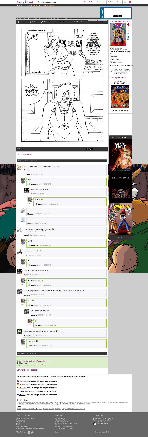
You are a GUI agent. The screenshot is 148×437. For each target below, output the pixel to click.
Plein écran (47, 22)
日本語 (20, 391)
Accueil (19, 18)
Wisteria (31, 404)
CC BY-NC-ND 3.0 (100, 423)
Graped (26, 404)
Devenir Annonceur (22, 425)
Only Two (58, 404)
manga (35, 18)
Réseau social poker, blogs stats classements (30, 428)
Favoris (23, 22)
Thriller (72, 409)
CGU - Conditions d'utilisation (63, 428)
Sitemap (57, 432)
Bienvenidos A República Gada (44, 404)
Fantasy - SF (38, 409)
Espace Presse (20, 421)
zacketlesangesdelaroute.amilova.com (121, 65)
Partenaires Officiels (22, 426)
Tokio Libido (83, 402)
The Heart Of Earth (112, 402)
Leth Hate (82, 404)
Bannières (19, 423)
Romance (58, 409)
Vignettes (61, 22)
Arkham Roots (101, 402)
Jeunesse (51, 409)
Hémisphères (27, 402)
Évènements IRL (59, 420)
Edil (77, 404)
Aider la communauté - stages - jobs (65, 423)
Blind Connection (124, 402)
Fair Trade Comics (99, 421)
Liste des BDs (27, 18)
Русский (21, 395)
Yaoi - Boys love (80, 409)
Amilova (19, 402)
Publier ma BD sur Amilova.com (103, 418)
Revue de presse (21, 420)
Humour (45, 409)
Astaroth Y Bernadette (68, 404)
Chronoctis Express (38, 402)
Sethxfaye (20, 404)
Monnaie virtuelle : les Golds (63, 426)
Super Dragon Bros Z (51, 402)
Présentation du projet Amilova (25, 418)
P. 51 (71, 18)
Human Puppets (74, 402)
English (21, 381)
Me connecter (101, 2)
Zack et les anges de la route (53, 18)
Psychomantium (63, 402)
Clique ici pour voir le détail (120, 110)
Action (40, 18)
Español (21, 384)
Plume (88, 404)
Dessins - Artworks (27, 409)
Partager (35, 22)
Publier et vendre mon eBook (102, 420)
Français (22, 363)
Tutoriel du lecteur (60, 418)
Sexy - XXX (65, 409)
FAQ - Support (58, 425)
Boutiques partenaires (61, 421)
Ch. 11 (65, 18)
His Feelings (92, 402)
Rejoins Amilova (89, 2)
